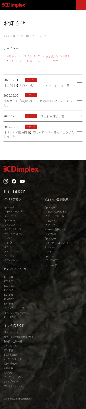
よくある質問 (10, 354)
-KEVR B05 (9, 299)
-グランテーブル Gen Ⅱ (56, 242)
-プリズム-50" (51, 260)
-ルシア (7, 247)
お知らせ (10, 56)
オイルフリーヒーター (16, 269)
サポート (56, 61)
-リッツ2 (8, 238)
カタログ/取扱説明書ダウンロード (21, 337)
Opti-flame (9, 220)
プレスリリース (29, 56)
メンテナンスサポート (14, 359)
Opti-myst (9, 207)
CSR (28, 61)
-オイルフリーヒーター (15, 308)
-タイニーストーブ (12, 229)
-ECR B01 (8, 276)
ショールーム (10, 345)
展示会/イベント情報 (56, 56)
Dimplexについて (12, 332)
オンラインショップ (13, 386)
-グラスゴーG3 (11, 216)
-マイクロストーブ (12, 224)
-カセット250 (51, 225)
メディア (41, 61)
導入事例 (8, 350)
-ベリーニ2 (9, 255)
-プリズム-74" (51, 264)
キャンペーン (13, 61)
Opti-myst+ (50, 238)
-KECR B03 (9, 285)
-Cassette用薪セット (55, 229)
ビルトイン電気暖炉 (56, 199)
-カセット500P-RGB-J (55, 211)
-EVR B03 (8, 290)
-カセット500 (51, 220)
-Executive (50, 247)
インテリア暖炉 (12, 199)
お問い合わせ (11, 363)
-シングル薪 (51, 234)
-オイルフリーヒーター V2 (16, 312)
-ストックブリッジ (12, 251)
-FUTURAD (9, 317)
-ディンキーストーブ (13, 233)
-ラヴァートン (10, 260)
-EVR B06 (8, 303)
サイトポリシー (11, 381)
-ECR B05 (8, 294)
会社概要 (8, 368)
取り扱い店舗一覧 (13, 341)
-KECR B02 (9, 281)
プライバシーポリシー (15, 377)
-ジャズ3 (8, 242)
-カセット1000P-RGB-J (56, 216)
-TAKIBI (48, 251)
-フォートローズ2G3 (13, 211)
